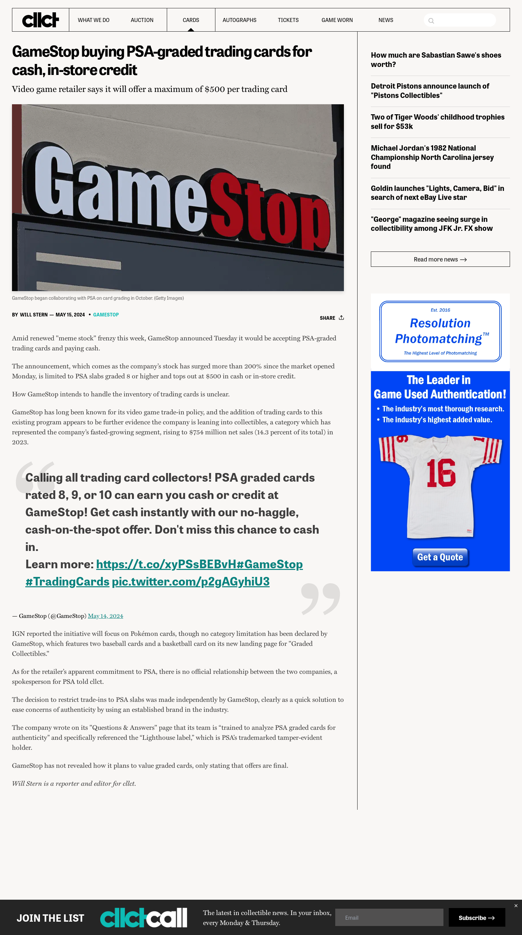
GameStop (106, 413)
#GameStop (269, 662)
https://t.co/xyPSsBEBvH (166, 662)
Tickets (288, 20)
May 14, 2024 (105, 713)
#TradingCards (67, 679)
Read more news (440, 357)
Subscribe (477, 917)
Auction (142, 20)
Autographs (239, 20)
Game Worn (337, 20)
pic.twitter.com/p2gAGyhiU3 (191, 679)
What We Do (94, 20)
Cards (191, 20)
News (386, 20)
